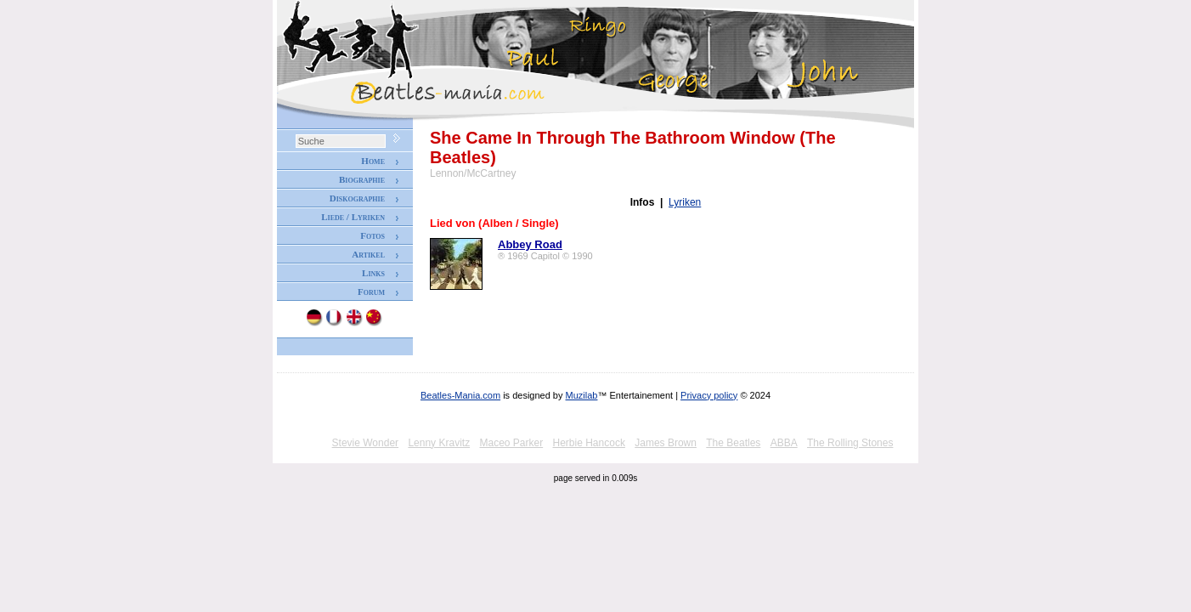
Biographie (362, 179)
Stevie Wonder (365, 443)
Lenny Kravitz (439, 443)
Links (373, 273)
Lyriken (685, 202)
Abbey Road (530, 244)
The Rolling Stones (850, 443)
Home (373, 161)
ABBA (784, 443)
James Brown (666, 443)
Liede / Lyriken (353, 217)
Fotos (372, 235)
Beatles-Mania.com (460, 395)
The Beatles (733, 443)
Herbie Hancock (589, 443)
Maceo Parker (511, 443)
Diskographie (357, 198)
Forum (371, 291)
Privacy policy (708, 395)
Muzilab (582, 395)
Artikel (368, 254)
